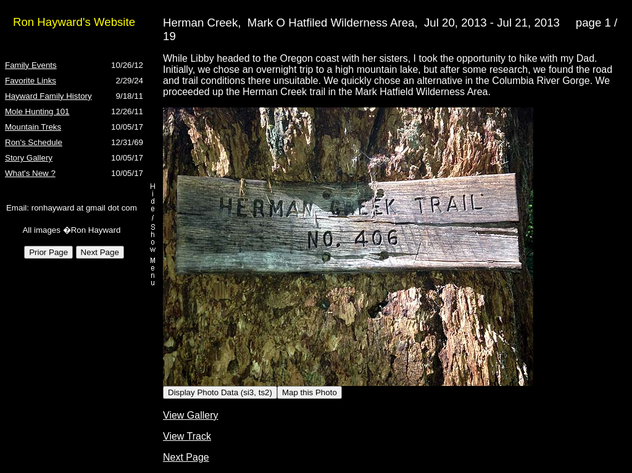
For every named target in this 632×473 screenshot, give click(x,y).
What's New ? (30, 173)
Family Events (31, 65)
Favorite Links (30, 80)
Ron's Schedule (33, 142)
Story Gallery (28, 157)
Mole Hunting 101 (37, 111)
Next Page (186, 457)
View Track (187, 436)
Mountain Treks (33, 127)
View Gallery (190, 415)
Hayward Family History (48, 96)
